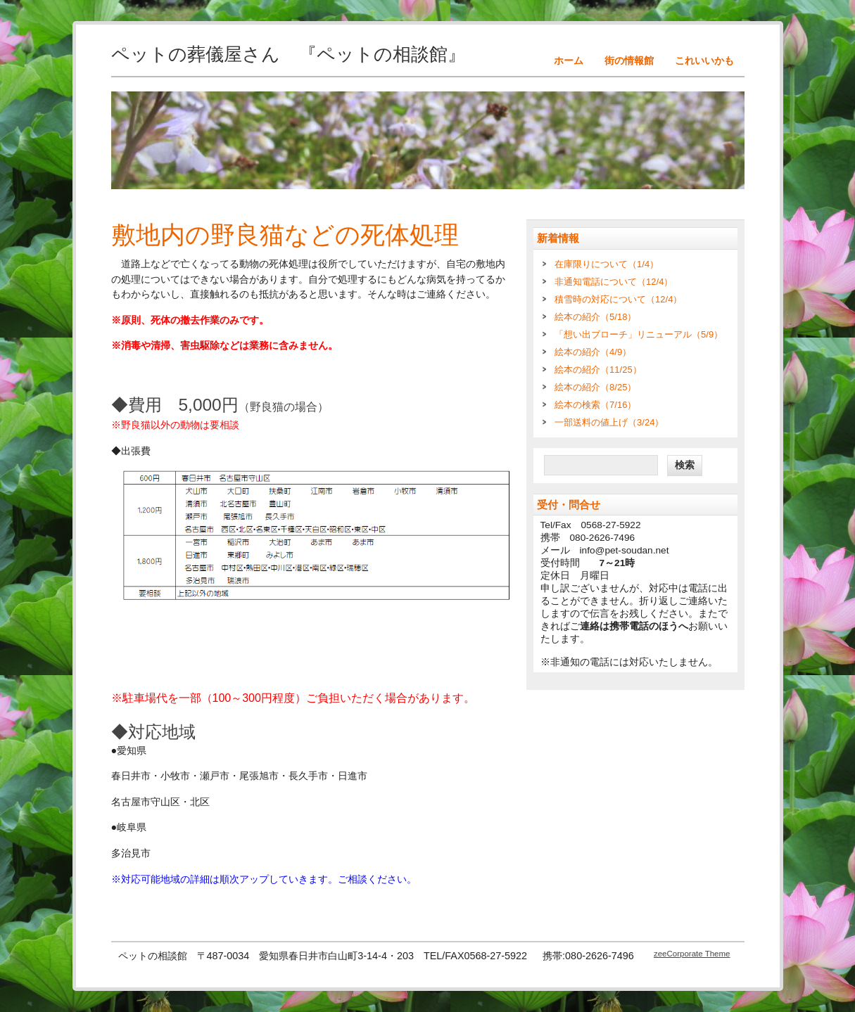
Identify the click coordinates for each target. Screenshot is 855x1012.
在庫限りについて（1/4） (607, 264)
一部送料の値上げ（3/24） (609, 422)
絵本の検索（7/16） (595, 404)
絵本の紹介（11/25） (598, 369)
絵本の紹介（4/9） (593, 352)
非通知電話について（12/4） (614, 281)
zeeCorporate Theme (692, 953)
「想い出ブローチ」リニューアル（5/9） (639, 334)
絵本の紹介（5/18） (595, 317)
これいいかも (704, 60)
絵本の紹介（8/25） (595, 387)
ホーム (568, 60)
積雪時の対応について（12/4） (618, 299)
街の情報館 (629, 60)
